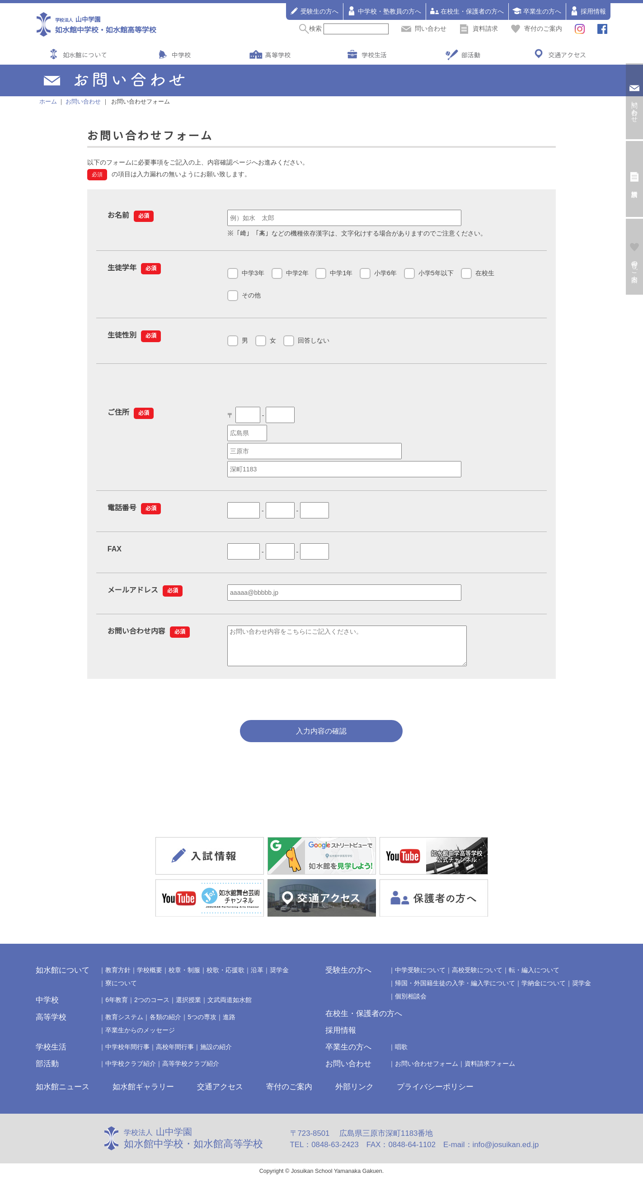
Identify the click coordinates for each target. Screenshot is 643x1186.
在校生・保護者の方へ (467, 10)
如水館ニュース (62, 1093)
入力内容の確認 (321, 738)
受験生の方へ (314, 10)
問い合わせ (423, 28)
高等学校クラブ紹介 (190, 1070)
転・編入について (534, 976)
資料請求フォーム (490, 1070)
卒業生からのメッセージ (140, 1036)
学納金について (543, 989)
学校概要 (149, 976)
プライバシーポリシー (435, 1093)
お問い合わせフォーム (426, 1070)
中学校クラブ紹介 (130, 1070)
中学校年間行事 (127, 1053)
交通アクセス (567, 54)
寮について (121, 989)
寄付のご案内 (536, 28)
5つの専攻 (202, 1023)
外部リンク (354, 1093)
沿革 (257, 976)
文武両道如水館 (229, 1006)
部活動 (470, 54)
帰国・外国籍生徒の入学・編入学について (455, 989)
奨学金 (279, 976)
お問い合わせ (348, 1070)
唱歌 (401, 1053)
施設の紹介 (216, 1053)
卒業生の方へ (536, 10)
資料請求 (478, 28)
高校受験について (477, 976)
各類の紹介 (165, 1023)
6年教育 (116, 1006)
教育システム (124, 1023)
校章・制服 (184, 976)
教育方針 (118, 976)
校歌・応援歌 (225, 976)
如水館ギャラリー (143, 1093)
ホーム (48, 102)
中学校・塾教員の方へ (384, 10)
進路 (229, 1023)
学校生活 (374, 54)
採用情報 (588, 10)
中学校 (181, 54)
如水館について (85, 54)
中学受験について (420, 976)
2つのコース (151, 1006)
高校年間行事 (175, 1053)
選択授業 (188, 1006)
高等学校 (278, 54)
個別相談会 (411, 1003)
